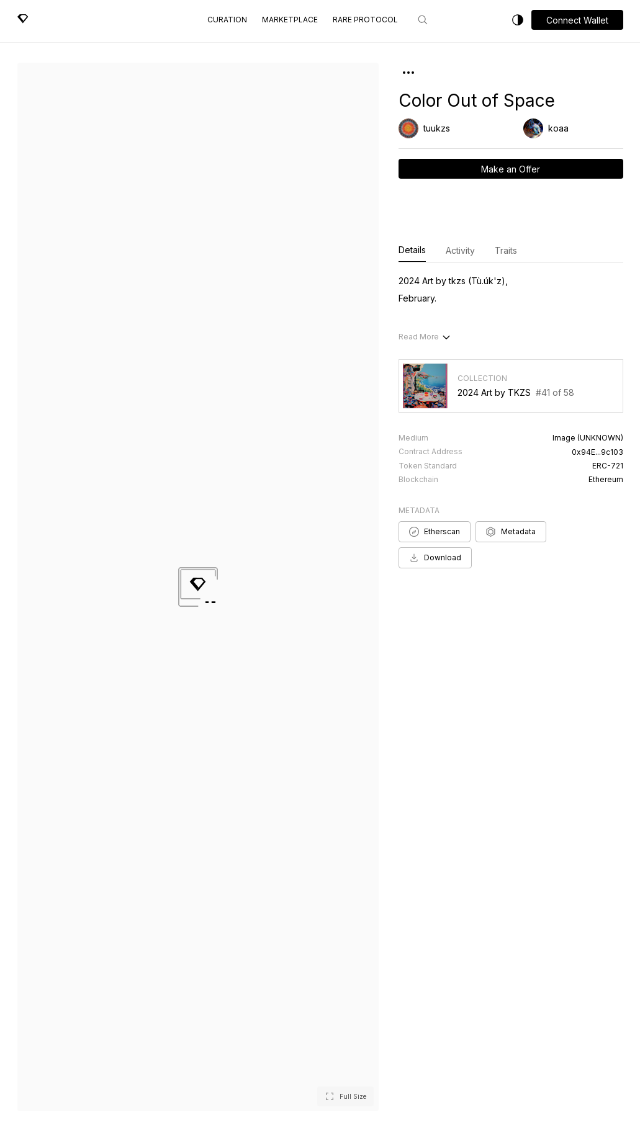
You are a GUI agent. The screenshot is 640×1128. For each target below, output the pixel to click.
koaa (558, 128)
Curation (227, 19)
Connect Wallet (577, 20)
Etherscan (434, 532)
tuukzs (436, 128)
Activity (460, 250)
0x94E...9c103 (597, 452)
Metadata (511, 532)
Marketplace (290, 19)
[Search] (423, 20)
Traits (506, 250)
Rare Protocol (365, 19)
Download (435, 558)
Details (412, 250)
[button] (577, 20)
